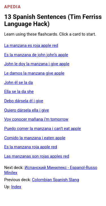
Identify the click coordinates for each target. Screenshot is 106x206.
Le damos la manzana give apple (34, 73)
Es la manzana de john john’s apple (36, 54)
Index (16, 186)
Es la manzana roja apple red (30, 146)
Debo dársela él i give (23, 100)
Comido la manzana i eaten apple (35, 137)
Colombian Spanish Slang (55, 179)
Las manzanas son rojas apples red (36, 156)
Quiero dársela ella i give (26, 110)
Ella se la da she (19, 91)
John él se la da (18, 82)
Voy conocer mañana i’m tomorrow (36, 119)
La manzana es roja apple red (31, 45)
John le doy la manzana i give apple (37, 63)
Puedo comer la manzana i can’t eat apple (42, 128)
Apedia (12, 6)
